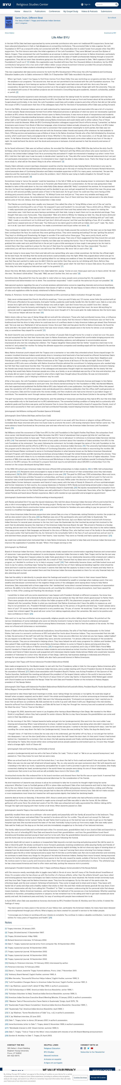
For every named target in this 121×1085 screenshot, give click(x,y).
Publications (40, 11)
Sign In (87, 4)
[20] (75, 488)
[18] (18, 474)
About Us (27, 11)
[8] (79, 273)
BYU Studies (49, 1052)
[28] (77, 771)
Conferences (54, 11)
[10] (42, 312)
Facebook (82, 1048)
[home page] (7, 4)
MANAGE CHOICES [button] (102, 1070)
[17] (18, 472)
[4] (31, 177)
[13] (12, 428)
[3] (63, 161)
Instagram (85, 1048)
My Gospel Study (70, 11)
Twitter (88, 1048)
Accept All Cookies (98, 1080)
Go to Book (112, 18)
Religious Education (52, 1048)
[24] (62, 562)
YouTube (92, 1048)
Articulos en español (52, 1059)
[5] (88, 225)
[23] (110, 536)
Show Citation (9, 33)
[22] (38, 517)
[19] (64, 474)
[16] (89, 469)
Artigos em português (53, 1063)
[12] (23, 348)
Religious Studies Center (32, 4)
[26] (50, 647)
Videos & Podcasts (90, 11)
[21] (41, 510)
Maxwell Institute (51, 1055)
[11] (44, 330)
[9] (112, 280)
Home (17, 11)
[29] (50, 918)
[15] (84, 446)
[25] (31, 614)
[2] (17, 92)
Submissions (106, 11)
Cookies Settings (80, 1080)
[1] (28, 62)
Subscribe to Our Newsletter (93, 1052)
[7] (62, 266)
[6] (91, 248)
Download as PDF (110, 33)
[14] (12, 440)
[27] (27, 671)
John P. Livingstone (21, 23)
